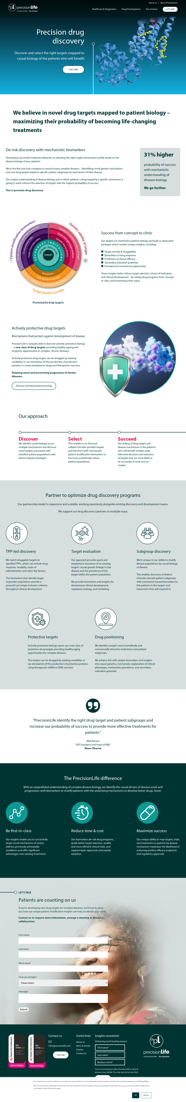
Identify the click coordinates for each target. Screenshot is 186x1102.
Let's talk (170, 9)
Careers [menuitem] (79, 1050)
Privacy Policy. (143, 1081)
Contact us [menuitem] (81, 1053)
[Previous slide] (11, 260)
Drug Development (131, 9)
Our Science (151, 9)
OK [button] (136, 1095)
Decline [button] (146, 1095)
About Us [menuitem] (153, 3)
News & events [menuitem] (83, 1046)
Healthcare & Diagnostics (104, 9)
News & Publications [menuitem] (169, 3)
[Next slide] (85, 260)
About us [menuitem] (80, 1042)
